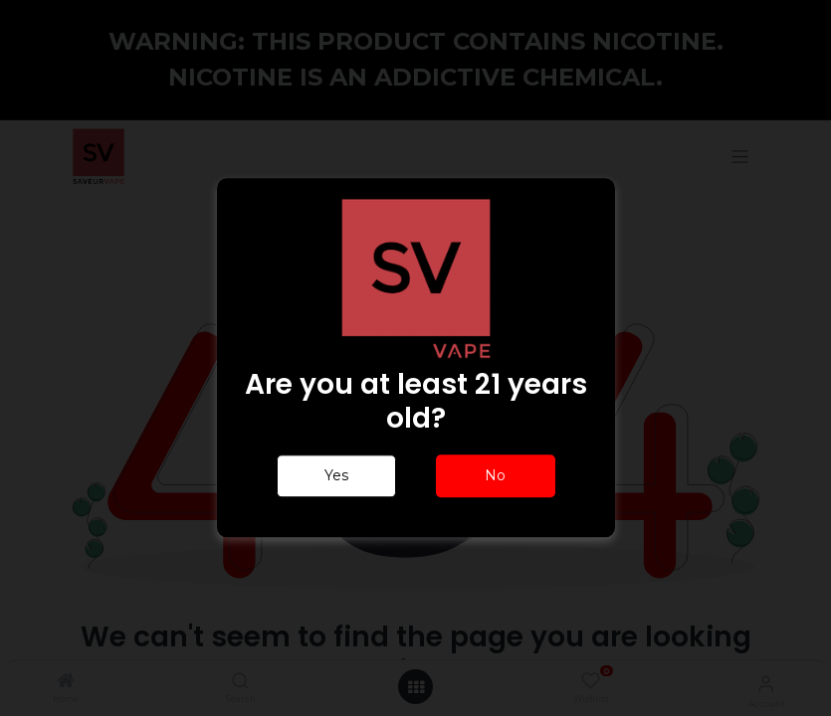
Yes (336, 476)
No (495, 476)
